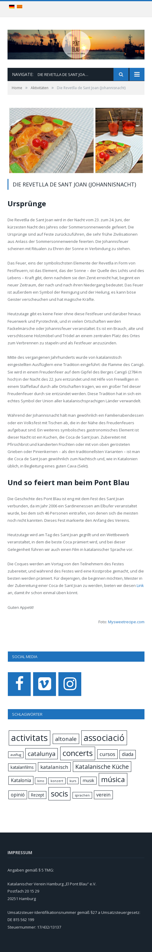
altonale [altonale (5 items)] (66, 738)
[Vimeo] (44, 684)
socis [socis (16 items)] (59, 793)
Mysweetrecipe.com (126, 621)
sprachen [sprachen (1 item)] (82, 795)
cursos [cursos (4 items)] (107, 754)
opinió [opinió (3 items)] (18, 794)
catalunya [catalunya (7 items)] (41, 753)
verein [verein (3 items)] (103, 794)
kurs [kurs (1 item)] (73, 781)
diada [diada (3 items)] (127, 754)
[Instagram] (69, 684)
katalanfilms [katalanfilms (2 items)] (22, 767)
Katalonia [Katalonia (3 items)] (21, 780)
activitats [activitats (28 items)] (29, 738)
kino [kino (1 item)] (40, 781)
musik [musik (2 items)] (88, 780)
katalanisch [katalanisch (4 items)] (54, 766)
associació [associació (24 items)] (104, 737)
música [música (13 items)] (113, 779)
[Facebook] (19, 684)
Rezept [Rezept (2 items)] (37, 795)
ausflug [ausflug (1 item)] (16, 755)
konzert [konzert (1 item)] (57, 781)
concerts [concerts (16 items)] (78, 753)
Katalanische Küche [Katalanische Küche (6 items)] (102, 767)
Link (140, 585)
